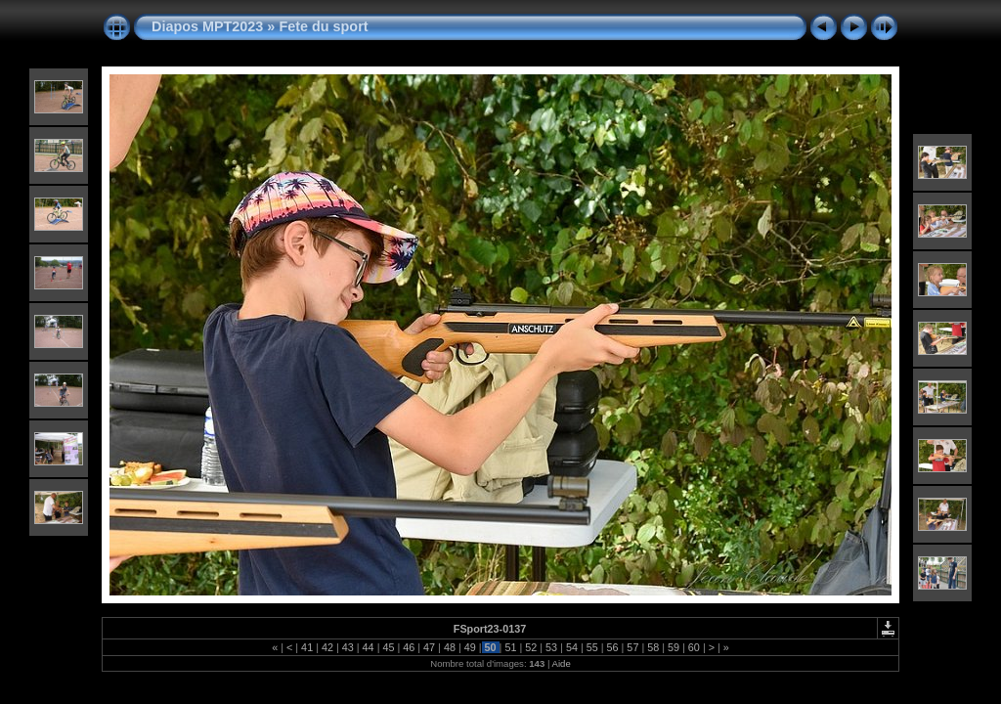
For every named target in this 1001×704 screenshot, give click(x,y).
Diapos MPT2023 (207, 26)
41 (307, 647)
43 (348, 647)
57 (632, 647)
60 (694, 647)
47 (429, 647)
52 (531, 647)
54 (572, 647)
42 (327, 647)
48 (449, 647)
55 (592, 647)
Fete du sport (323, 26)
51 (510, 647)
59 (673, 647)
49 (470, 647)
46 (408, 647)
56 (613, 647)
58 (653, 647)
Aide (561, 663)
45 (388, 647)
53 (551, 647)
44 (368, 647)
